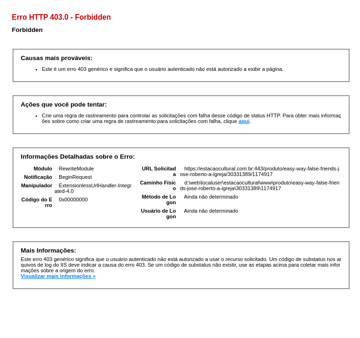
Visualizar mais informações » (58, 276)
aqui (244, 121)
